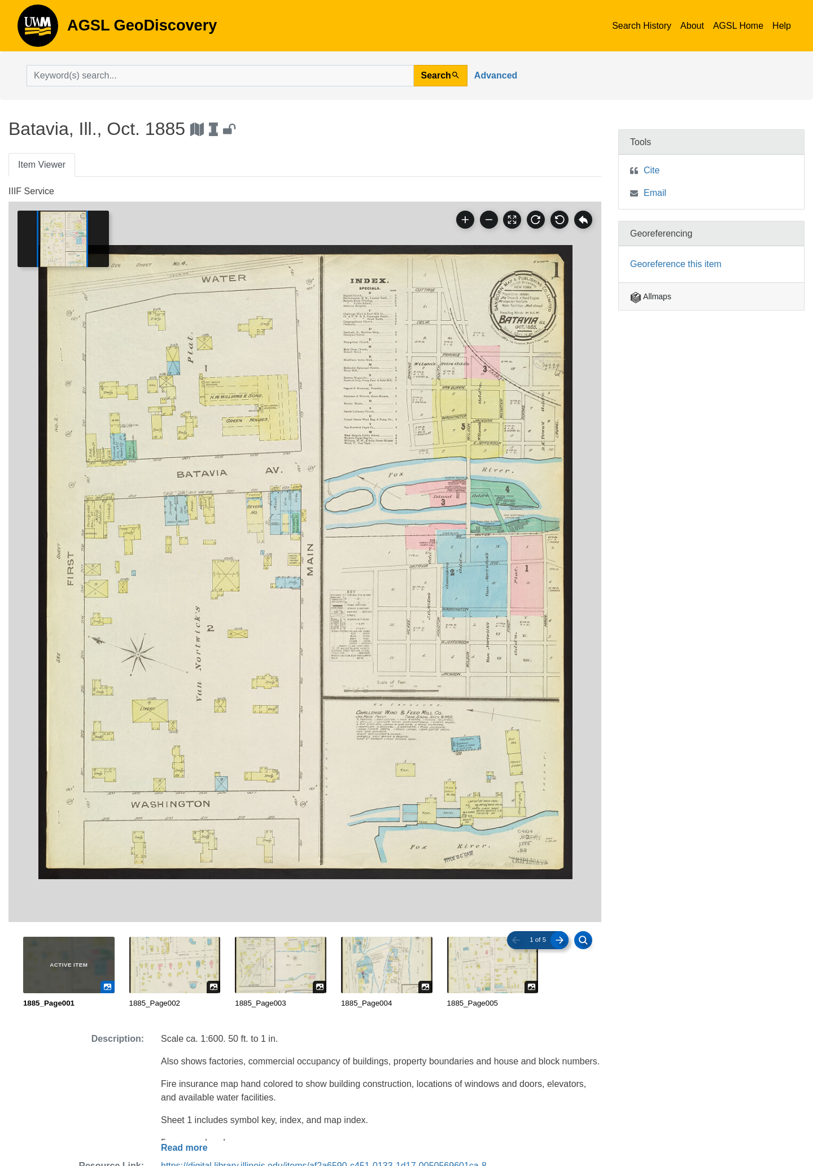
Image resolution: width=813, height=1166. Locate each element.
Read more (184, 1147)
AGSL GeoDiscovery (37, 29)
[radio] (69, 973)
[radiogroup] (304, 973)
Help (781, 25)
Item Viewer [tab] (41, 164)
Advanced (495, 75)
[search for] (220, 75)
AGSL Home (738, 25)
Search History (641, 25)
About (692, 25)
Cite (651, 170)
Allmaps (650, 296)
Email (655, 193)
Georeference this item (676, 264)
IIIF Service (31, 191)
